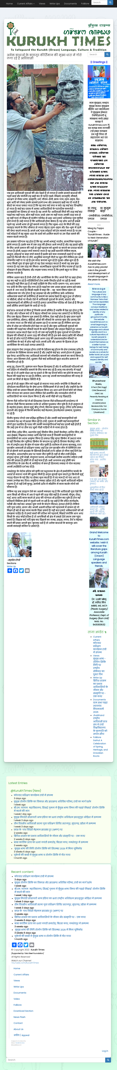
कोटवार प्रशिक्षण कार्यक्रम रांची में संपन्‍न (99, 648)
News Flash (19, 1017)
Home (9, 3)
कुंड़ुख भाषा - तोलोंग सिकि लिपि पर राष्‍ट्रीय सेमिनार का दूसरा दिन (99, 432)
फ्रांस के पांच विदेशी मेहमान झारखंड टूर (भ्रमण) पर (38, 829)
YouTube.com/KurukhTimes (25, 962)
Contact (18, 1023)
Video (17, 998)
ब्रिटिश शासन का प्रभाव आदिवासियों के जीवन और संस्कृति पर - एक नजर (100, 688)
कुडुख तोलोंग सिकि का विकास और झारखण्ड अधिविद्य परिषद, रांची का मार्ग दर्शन (52, 801)
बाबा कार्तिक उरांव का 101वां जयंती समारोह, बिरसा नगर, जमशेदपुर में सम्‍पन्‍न (51, 842)
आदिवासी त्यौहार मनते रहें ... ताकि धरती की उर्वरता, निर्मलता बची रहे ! (98, 510)
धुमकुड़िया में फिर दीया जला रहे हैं (97, 488)
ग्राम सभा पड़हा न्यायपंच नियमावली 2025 (100, 707)
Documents (70, 3)
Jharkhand (98, 715)
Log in (105, 1050)
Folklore (85, 3)
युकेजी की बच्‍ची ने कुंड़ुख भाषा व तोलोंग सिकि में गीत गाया (42, 854)
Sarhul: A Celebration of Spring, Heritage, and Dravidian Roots (100, 748)
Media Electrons (20, 1043)
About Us (18, 1029)
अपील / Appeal (21, 1035)
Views (42, 3)
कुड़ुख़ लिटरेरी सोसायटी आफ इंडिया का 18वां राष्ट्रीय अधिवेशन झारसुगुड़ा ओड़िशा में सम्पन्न (57, 817)
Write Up (11, 566)
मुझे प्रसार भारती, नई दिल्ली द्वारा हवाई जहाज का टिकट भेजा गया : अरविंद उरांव (99, 457)
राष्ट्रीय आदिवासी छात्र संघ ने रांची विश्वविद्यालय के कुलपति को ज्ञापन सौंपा (100, 726)
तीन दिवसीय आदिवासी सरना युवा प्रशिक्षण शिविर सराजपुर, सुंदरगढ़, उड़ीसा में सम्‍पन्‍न (55, 823)
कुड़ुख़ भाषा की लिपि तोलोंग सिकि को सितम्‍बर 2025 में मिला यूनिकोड (48, 848)
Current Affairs (26, 3)
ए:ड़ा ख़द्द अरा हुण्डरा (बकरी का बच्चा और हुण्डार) (99, 481)
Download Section (23, 1010)
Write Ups (55, 3)
